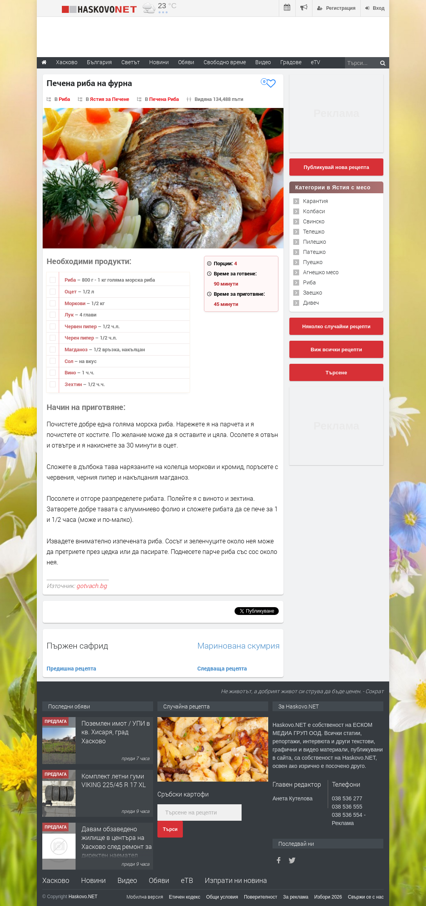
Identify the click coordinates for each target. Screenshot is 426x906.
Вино (71, 372)
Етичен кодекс (184, 897)
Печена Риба (164, 98)
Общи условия (222, 897)
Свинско (314, 221)
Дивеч (311, 302)
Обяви (159, 880)
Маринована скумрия (238, 646)
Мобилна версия (144, 896)
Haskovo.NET (83, 896)
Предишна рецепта (71, 668)
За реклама (296, 897)
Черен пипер (80, 337)
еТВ (187, 880)
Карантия (315, 201)
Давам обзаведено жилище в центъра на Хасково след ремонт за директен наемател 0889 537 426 (116, 846)
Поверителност (260, 897)
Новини (159, 62)
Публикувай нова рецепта (336, 167)
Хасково (55, 880)
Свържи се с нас (366, 897)
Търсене (336, 373)
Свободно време (225, 62)
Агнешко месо (321, 272)
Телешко (314, 231)
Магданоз (77, 349)
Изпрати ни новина (236, 880)
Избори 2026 (328, 897)
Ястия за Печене (109, 98)
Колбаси (314, 211)
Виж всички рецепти (336, 349)
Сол (69, 361)
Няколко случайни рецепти (336, 326)
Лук (70, 314)
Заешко (312, 292)
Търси (170, 829)
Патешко (314, 251)
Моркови (76, 303)
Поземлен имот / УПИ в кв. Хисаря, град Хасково (115, 732)
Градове (290, 62)
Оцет (71, 291)
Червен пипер (81, 326)
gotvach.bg (91, 586)
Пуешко (313, 262)
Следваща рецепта (222, 668)
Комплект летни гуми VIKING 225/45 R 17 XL (113, 780)
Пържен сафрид (77, 645)
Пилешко (314, 241)
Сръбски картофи (183, 794)
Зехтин (74, 384)
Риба (64, 98)
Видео (127, 880)
